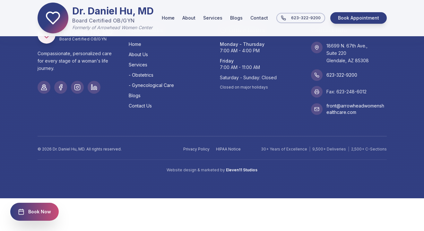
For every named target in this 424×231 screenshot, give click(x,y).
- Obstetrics (141, 75)
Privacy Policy (196, 149)
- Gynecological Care (151, 85)
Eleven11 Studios (241, 169)
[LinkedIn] (94, 87)
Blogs (236, 18)
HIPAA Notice (228, 149)
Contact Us (140, 105)
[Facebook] (60, 87)
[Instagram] (77, 87)
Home (168, 18)
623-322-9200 (301, 18)
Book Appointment (358, 18)
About (188, 18)
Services (212, 18)
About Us (138, 54)
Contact (259, 18)
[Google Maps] (44, 87)
